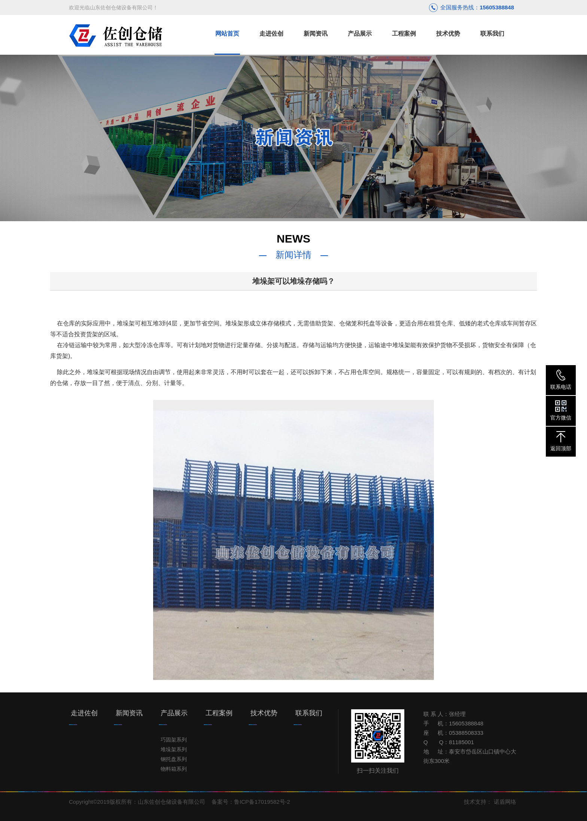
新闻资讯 (129, 713)
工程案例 (219, 713)
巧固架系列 (174, 740)
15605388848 (497, 7)
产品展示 (174, 713)
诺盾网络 (505, 802)
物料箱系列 (174, 769)
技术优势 (263, 713)
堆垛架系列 (174, 749)
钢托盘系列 (174, 759)
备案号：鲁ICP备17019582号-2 (251, 802)
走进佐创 (84, 713)
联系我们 (308, 713)
